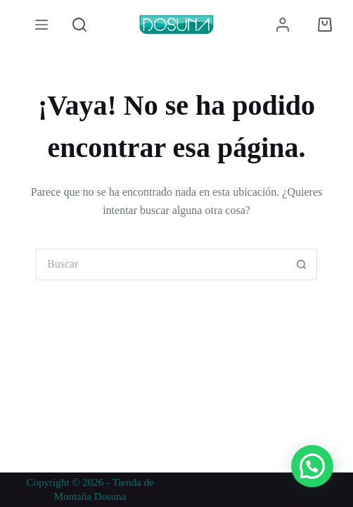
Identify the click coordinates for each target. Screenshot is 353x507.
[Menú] (41, 24)
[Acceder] (283, 25)
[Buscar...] (160, 264)
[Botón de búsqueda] (301, 264)
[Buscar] (79, 25)
